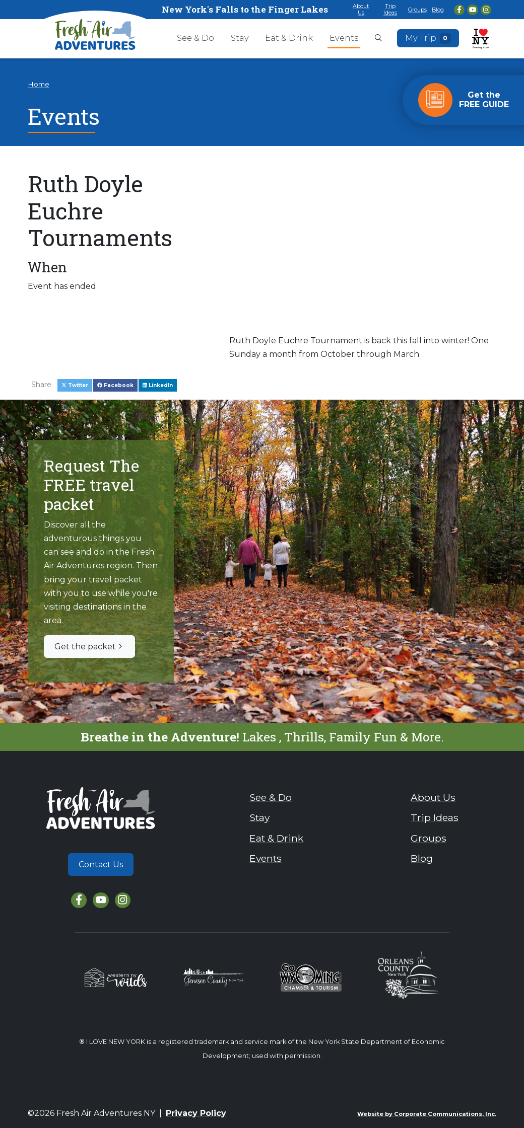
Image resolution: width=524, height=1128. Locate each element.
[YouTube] (472, 10)
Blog (438, 9)
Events (344, 38)
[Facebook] (459, 10)
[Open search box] (378, 38)
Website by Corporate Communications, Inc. (426, 1113)
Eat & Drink (289, 38)
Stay (240, 38)
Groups (417, 9)
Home (38, 84)
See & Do (195, 38)
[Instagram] (486, 10)
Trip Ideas (390, 9)
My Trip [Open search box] (428, 38)
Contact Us (101, 864)
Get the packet (89, 646)
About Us (361, 9)
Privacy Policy (196, 1113)
